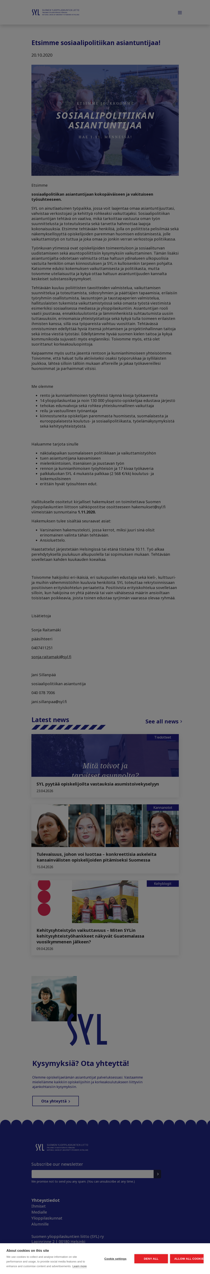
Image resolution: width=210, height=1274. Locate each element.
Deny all (127, 1247)
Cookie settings (75, 1247)
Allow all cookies (179, 1247)
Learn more (34, 1266)
